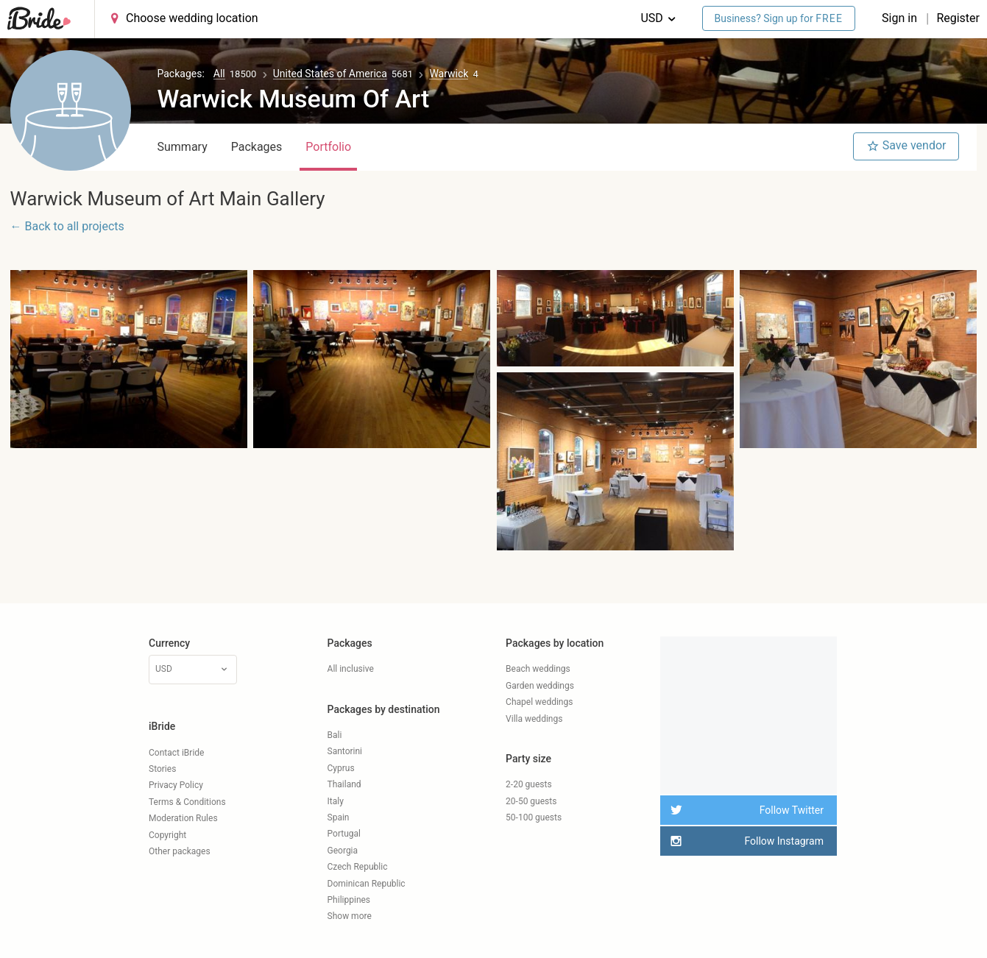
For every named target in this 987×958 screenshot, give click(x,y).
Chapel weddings (539, 702)
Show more (350, 916)
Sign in (901, 18)
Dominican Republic (367, 884)
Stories (162, 769)
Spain (339, 817)
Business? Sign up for (779, 18)
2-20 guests (529, 784)
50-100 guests (534, 817)
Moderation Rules (183, 818)
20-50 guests (531, 801)
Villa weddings (534, 719)
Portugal (344, 834)
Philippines (349, 900)
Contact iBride (176, 753)
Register (958, 18)
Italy (336, 801)
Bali (335, 735)
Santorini (345, 751)
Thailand (344, 784)
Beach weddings (538, 669)
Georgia (343, 850)
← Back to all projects (67, 226)
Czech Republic (358, 867)
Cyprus (341, 768)
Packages (257, 147)
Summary (183, 147)
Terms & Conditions (187, 802)
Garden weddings (540, 686)
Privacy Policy (176, 785)
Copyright (167, 835)
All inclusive (351, 669)
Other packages (180, 851)
